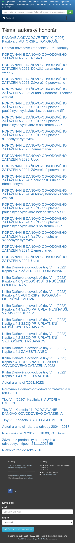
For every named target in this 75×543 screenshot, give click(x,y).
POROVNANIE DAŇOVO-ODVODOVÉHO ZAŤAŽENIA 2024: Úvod (34, 258)
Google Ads (42, 539)
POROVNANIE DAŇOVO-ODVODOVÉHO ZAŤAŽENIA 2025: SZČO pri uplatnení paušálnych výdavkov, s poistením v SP (34, 121)
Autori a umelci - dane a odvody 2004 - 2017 (35, 426)
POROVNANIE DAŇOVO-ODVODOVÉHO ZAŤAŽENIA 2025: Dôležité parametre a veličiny (34, 68)
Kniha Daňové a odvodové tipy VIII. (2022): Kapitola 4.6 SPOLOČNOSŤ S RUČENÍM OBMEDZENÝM (34, 281)
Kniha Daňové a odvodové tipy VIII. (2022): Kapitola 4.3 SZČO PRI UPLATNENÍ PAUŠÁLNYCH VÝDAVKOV (34, 323)
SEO (22, 539)
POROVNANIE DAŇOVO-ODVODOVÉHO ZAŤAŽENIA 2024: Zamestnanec (34, 248)
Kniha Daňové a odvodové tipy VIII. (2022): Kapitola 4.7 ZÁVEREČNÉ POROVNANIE (34, 269)
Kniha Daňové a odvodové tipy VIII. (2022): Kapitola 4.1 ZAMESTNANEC (34, 349)
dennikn (23, 476)
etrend (29, 476)
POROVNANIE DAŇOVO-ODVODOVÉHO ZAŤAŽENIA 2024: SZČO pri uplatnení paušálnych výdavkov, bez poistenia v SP (34, 208)
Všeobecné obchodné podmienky (20, 465)
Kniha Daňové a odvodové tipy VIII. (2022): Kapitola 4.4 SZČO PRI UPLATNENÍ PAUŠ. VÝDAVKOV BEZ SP (35, 309)
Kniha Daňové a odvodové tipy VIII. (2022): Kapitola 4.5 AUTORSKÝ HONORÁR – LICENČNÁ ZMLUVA (34, 295)
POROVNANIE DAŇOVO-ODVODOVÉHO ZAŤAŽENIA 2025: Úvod (34, 157)
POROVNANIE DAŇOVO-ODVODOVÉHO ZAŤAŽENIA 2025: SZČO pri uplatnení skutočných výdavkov (34, 135)
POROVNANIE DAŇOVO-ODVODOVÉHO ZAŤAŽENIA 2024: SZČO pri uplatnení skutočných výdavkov (34, 236)
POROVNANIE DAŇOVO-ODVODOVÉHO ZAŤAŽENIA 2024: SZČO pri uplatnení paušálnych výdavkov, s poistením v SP (34, 222)
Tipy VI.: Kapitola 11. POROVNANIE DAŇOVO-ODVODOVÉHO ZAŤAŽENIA (32, 411)
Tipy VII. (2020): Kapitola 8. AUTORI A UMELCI (31, 401)
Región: (6, 518)
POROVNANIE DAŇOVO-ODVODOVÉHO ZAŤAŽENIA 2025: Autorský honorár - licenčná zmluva (37, 93)
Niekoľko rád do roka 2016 (22, 450)
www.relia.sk (28, 478)
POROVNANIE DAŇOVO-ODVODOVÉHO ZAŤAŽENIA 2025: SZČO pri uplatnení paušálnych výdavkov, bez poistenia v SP (34, 107)
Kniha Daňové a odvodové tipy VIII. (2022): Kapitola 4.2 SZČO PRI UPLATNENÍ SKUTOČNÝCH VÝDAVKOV (34, 337)
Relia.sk (8, 18)
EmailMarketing (30, 539)
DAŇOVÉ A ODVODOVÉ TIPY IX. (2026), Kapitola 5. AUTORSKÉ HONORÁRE (33, 39)
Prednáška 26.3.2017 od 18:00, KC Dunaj (33, 433)
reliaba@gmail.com (49, 474)
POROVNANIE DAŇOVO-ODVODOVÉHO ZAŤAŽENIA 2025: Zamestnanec (34, 147)
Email (4, 507)
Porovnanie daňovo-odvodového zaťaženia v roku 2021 (36, 391)
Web (19, 539)
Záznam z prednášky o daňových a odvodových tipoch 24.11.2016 (28, 441)
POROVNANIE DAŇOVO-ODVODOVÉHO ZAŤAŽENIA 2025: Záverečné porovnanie (34, 80)
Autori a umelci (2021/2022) (23, 382)
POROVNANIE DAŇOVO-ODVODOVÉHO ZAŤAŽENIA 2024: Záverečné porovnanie (34, 168)
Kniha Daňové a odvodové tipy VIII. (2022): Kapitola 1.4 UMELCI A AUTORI (34, 374)
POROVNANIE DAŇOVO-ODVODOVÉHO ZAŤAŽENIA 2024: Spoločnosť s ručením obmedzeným (34, 180)
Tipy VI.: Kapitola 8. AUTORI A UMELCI (32, 420)
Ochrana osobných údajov (17, 467)
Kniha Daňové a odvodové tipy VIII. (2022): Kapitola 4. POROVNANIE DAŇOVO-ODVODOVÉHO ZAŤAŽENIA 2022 (34, 362)
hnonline (16, 476)
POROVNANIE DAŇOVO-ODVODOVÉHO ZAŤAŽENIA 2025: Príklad (34, 56)
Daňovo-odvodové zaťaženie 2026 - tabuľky (35, 48)
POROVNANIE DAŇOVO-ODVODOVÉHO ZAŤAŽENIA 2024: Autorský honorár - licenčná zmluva (37, 194)
